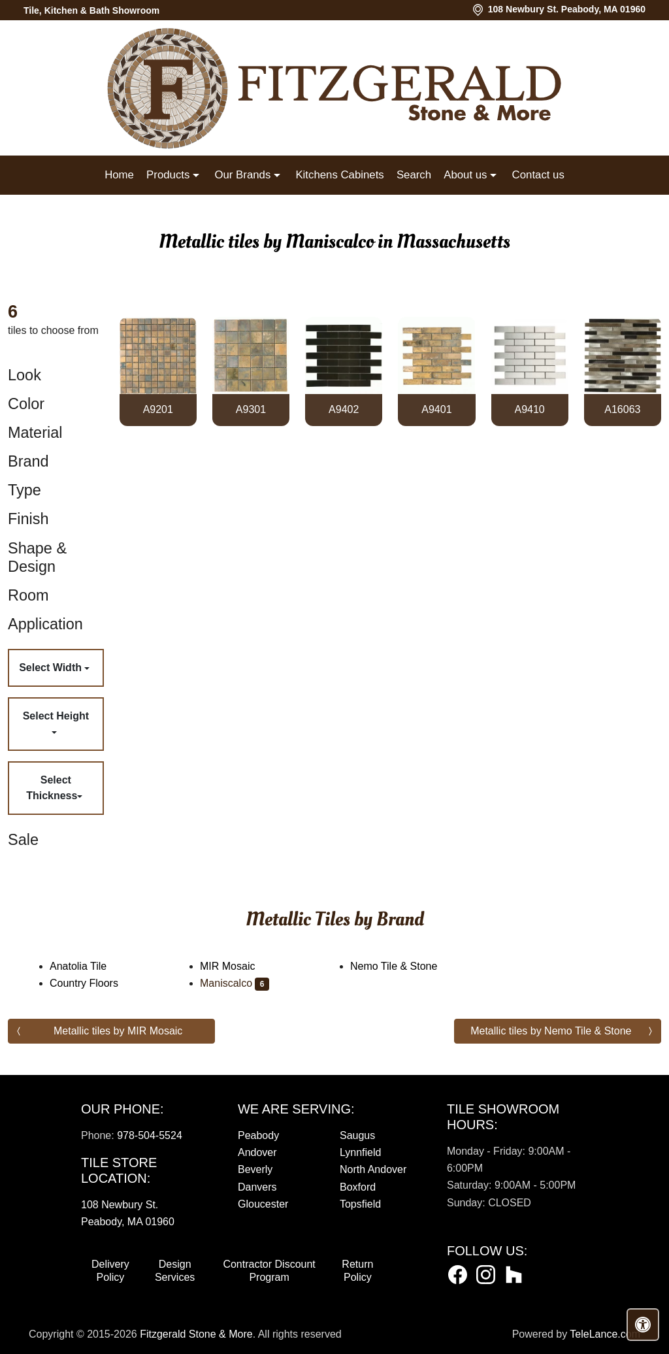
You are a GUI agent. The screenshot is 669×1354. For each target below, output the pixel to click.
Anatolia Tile (89, 966)
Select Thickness (51, 787)
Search (414, 175)
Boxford (358, 1187)
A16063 (622, 409)
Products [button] (169, 175)
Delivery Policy (110, 1271)
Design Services (175, 1271)
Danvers (257, 1187)
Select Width (51, 667)
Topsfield (360, 1204)
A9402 (344, 409)
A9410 (530, 409)
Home (119, 175)
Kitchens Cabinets (339, 175)
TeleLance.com (605, 1334)
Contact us (538, 175)
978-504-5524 (149, 1135)
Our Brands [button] (243, 175)
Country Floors (92, 983)
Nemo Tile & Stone (402, 966)
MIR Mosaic (236, 966)
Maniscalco (234, 983)
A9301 (251, 409)
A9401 (436, 409)
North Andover (373, 1169)
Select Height (56, 715)
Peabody (258, 1135)
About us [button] (467, 175)
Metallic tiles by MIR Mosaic (118, 1030)
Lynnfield (360, 1152)
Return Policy (357, 1271)
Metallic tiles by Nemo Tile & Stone (550, 1030)
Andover (257, 1152)
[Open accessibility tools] (643, 1324)
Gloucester (263, 1204)
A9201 (158, 409)
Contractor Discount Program (269, 1271)
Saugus (357, 1135)
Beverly (255, 1169)
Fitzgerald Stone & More (196, 1334)
